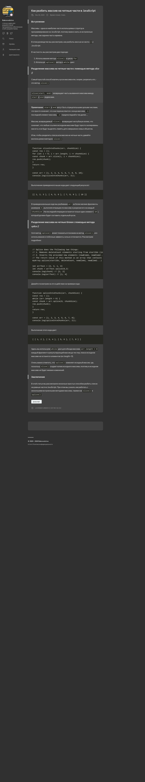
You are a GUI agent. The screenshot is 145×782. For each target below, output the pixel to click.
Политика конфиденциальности (43, 444)
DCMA (30, 444)
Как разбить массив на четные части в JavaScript (63, 10)
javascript (36, 402)
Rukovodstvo (8, 20)
